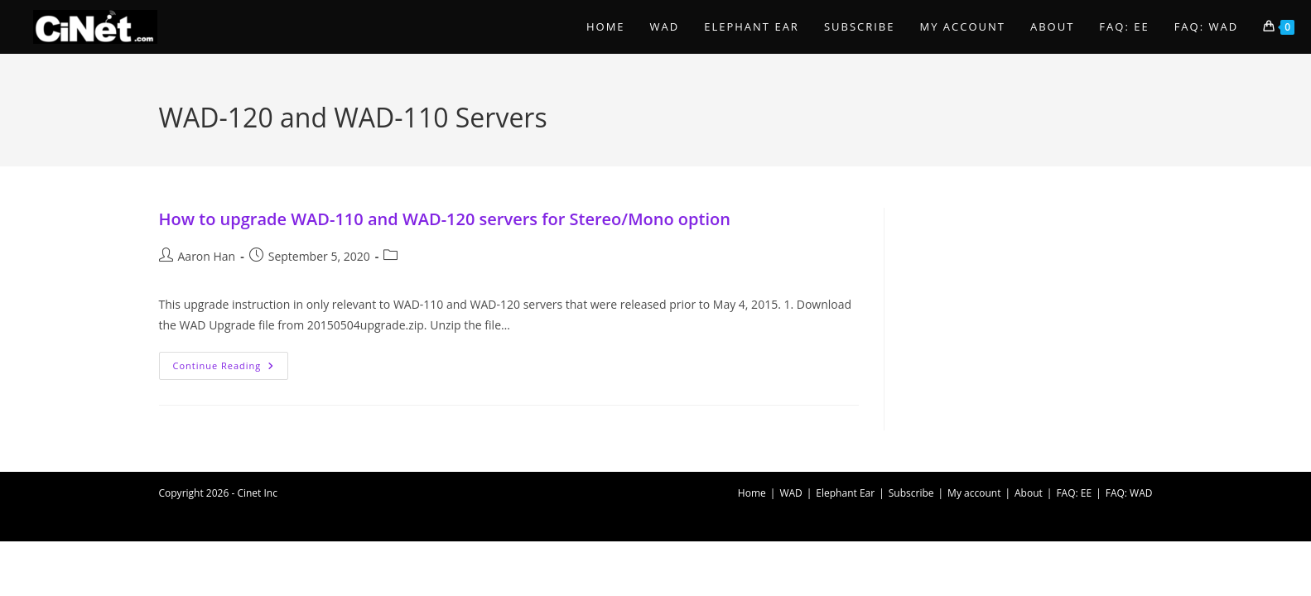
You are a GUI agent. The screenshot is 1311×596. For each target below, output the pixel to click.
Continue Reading (231, 369)
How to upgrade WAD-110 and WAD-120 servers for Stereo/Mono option (444, 219)
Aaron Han (207, 256)
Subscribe (911, 493)
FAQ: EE (1074, 493)
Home (752, 493)
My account (973, 493)
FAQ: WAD (1129, 493)
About (1029, 493)
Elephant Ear (845, 493)
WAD (790, 493)
